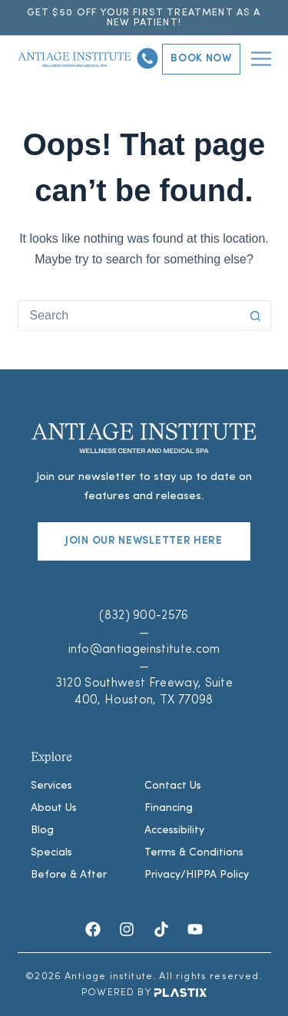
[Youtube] (195, 929)
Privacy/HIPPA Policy (196, 875)
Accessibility (174, 830)
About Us (54, 808)
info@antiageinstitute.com (144, 650)
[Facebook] (93, 929)
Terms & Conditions (193, 853)
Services (51, 786)
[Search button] (255, 315)
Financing (168, 808)
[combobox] (129, 315)
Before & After (69, 875)
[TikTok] (161, 929)
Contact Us (172, 786)
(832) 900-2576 (143, 616)
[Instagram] (126, 929)
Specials (51, 853)
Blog (42, 830)
